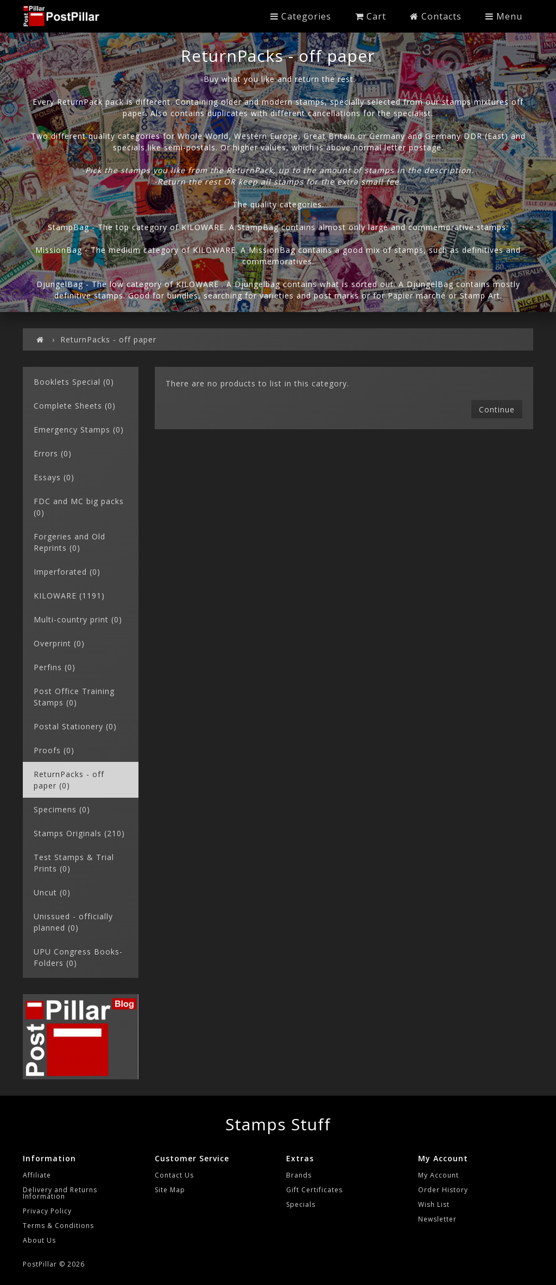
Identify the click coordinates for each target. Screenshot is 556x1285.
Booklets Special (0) (74, 382)
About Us (39, 1240)
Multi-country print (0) (78, 619)
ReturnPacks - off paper (108, 339)
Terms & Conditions (58, 1225)
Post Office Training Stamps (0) (74, 697)
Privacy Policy (47, 1211)
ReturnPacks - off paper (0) (69, 780)
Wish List (434, 1204)
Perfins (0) (54, 667)
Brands (299, 1175)
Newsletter (437, 1219)
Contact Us (174, 1175)
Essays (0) (54, 477)
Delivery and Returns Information (60, 1193)
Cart (370, 16)
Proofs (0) (54, 750)
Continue (497, 409)
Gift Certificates (314, 1189)
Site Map (170, 1189)
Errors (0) (53, 453)
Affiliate (37, 1175)
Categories (300, 16)
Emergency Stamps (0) (79, 429)
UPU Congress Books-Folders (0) (78, 957)
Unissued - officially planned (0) (73, 922)
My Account (438, 1175)
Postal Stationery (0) (75, 726)
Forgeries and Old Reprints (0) (69, 542)
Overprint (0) (59, 643)
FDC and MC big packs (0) (79, 507)
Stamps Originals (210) (79, 833)
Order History (443, 1189)
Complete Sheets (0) (75, 405)
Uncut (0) (52, 892)
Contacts (436, 16)
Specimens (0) (62, 809)
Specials (300, 1204)
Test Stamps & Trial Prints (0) (74, 863)
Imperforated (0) (67, 572)
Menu (503, 16)
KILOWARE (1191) (69, 595)
